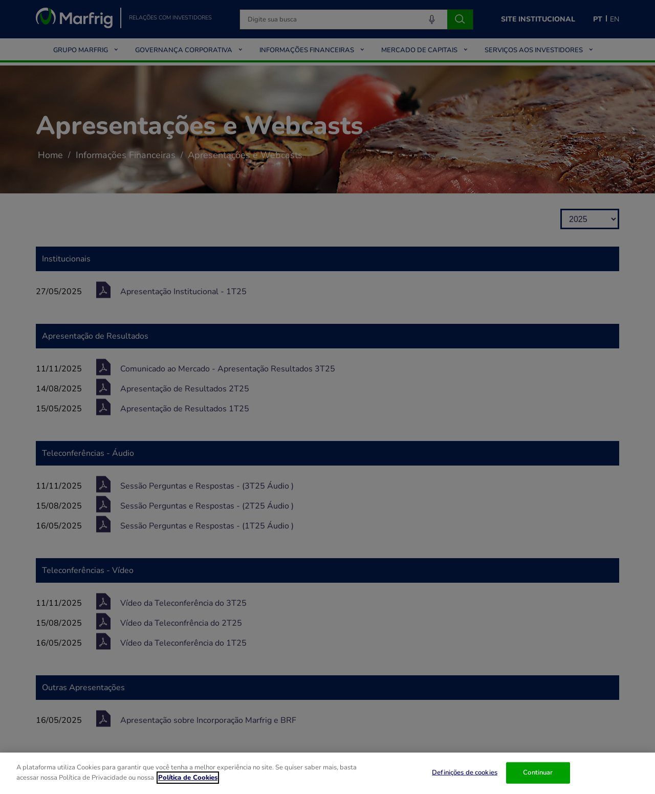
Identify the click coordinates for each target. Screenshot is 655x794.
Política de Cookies (187, 783)
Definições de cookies (464, 778)
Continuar (538, 778)
